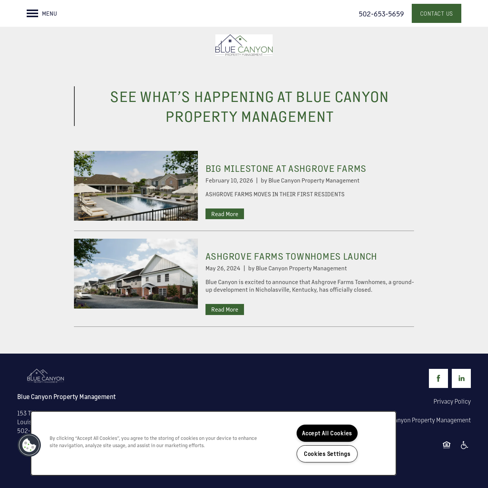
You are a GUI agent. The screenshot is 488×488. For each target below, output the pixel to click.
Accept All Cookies (327, 433)
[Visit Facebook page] (438, 378)
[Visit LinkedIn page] (461, 378)
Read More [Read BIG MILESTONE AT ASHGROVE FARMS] (224, 213)
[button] (437, 13)
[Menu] (42, 13)
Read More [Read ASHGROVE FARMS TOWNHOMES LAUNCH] (224, 309)
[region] (213, 443)
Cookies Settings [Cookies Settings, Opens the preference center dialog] (327, 453)
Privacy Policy (452, 401)
